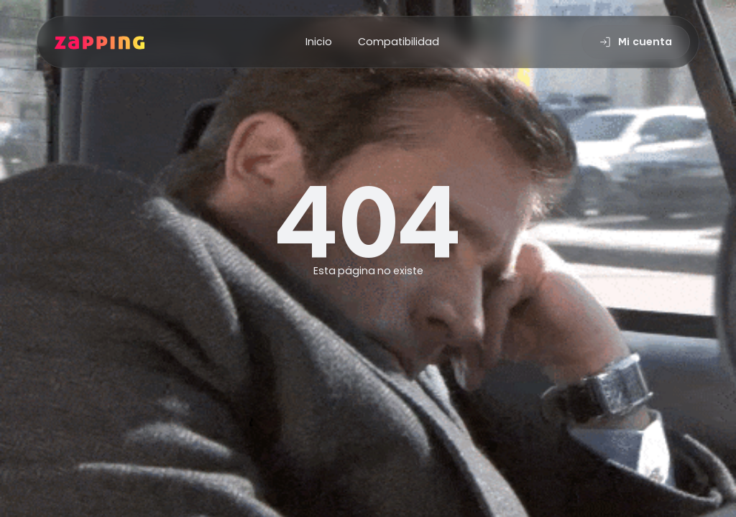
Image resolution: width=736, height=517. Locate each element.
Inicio (318, 41)
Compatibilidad (398, 41)
